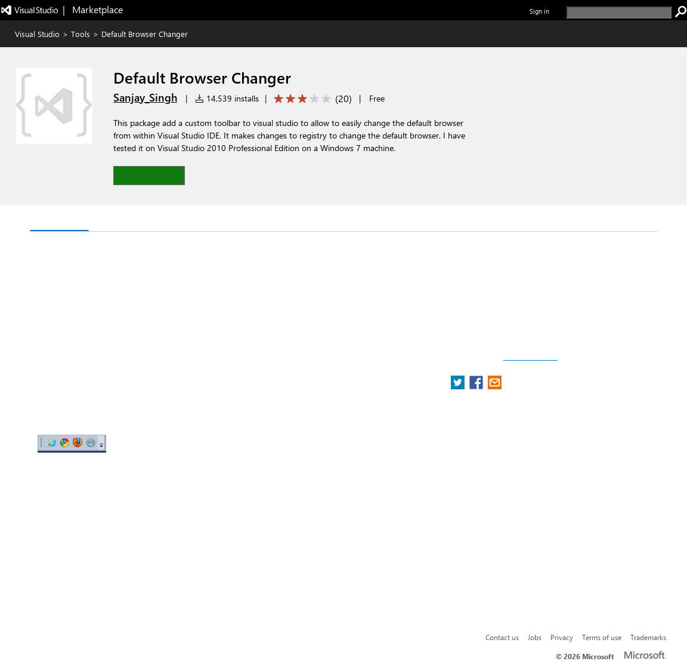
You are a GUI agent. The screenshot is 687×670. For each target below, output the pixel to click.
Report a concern (530, 357)
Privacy (561, 637)
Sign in (539, 11)
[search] (618, 12)
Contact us (502, 637)
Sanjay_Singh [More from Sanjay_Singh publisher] (145, 97)
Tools (80, 34)
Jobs (534, 637)
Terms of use (601, 637)
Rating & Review (177, 219)
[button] (149, 175)
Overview (59, 219)
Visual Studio (37, 34)
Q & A (110, 219)
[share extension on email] (495, 386)
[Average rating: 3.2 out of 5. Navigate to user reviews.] (311, 99)
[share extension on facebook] (477, 386)
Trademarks (648, 637)
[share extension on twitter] (459, 386)
